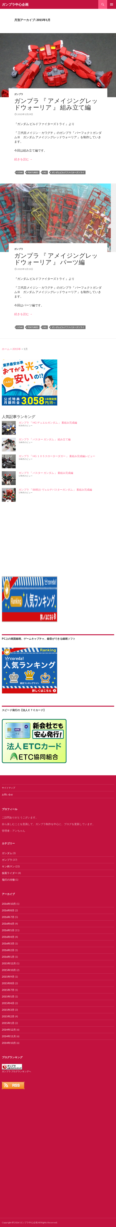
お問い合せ (7, 794)
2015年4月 (8, 1003)
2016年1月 (8, 956)
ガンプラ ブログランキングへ (16, 1071)
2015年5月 (8, 996)
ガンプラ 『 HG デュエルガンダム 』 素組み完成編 (48, 422)
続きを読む (23, 159)
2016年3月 (8, 943)
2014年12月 (9, 1029)
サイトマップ (8, 787)
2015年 (16, 348)
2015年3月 (8, 1009)
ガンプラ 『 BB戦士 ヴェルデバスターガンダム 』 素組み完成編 (55, 489)
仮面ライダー (9, 873)
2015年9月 (8, 976)
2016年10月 (9, 903)
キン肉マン (8, 866)
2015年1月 (8, 1023)
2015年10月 (9, 970)
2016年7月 (8, 917)
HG (45, 172)
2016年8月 (8, 910)
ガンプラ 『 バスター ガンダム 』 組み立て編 (45, 439)
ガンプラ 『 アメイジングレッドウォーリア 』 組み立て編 (56, 104)
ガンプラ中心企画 (15, 4)
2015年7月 (8, 989)
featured (33, 172)
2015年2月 (8, 1016)
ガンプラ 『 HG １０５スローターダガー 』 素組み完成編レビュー (57, 456)
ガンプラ (18, 94)
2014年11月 (9, 1036)
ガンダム (7, 853)
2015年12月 (9, 963)
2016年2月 (8, 950)
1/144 (20, 172)
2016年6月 (8, 923)
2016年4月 (8, 936)
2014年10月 (9, 1042)
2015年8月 (8, 983)
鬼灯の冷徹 (8, 879)
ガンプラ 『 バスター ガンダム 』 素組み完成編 (46, 472)
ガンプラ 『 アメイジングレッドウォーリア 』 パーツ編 (56, 259)
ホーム (6, 348)
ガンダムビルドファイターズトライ (68, 172)
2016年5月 (8, 930)
